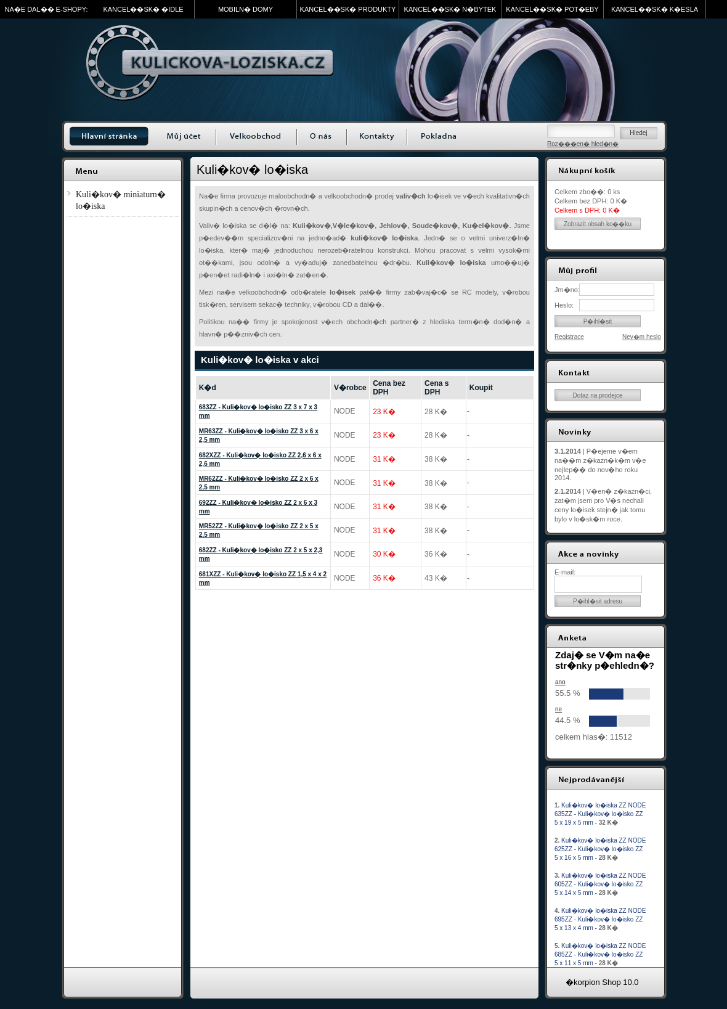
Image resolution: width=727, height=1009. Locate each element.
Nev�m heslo (641, 336)
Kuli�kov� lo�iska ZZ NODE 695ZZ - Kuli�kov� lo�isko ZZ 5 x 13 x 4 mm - (600, 919)
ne (558, 709)
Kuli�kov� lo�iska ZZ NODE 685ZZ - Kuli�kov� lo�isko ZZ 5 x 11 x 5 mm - (600, 954)
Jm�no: (566, 289)
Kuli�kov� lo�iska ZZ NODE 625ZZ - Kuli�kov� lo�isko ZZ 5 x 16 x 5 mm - (600, 849)
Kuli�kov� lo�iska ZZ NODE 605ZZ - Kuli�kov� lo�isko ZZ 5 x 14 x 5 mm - (600, 884)
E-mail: (564, 572)
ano (560, 682)
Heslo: (564, 305)
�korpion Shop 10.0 (602, 982)
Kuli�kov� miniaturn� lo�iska (121, 200)
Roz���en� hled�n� (583, 144)
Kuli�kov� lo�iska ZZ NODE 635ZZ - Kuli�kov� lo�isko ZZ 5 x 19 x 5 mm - (600, 814)
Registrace (569, 336)
